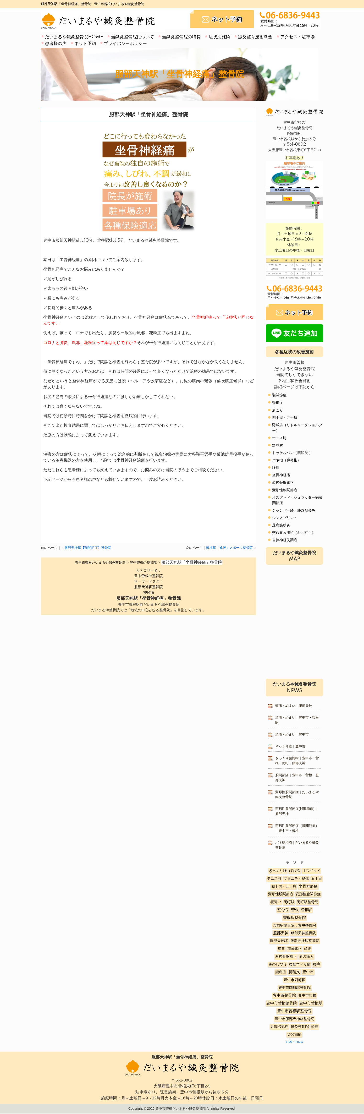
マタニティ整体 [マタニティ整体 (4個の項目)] (296, 879)
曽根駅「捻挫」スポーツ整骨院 (229, 548)
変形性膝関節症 (284, 490)
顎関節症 (279, 395)
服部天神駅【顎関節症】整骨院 (87, 548)
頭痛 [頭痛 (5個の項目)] (314, 1027)
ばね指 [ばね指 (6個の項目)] (294, 871)
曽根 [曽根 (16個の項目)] (295, 910)
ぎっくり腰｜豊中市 (290, 746)
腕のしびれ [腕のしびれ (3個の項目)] (278, 964)
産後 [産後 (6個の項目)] (307, 949)
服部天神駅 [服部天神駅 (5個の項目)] (279, 941)
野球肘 (277, 445)
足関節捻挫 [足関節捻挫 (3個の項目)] (279, 1027)
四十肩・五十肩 (284, 418)
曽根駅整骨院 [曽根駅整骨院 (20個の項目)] (294, 918)
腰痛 (275, 468)
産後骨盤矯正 (283, 483)
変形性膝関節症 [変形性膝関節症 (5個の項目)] (308, 894)
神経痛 (148, 592)
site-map (294, 1042)
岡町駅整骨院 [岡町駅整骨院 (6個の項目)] (307, 902)
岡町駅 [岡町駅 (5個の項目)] (289, 902)
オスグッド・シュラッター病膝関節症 (297, 500)
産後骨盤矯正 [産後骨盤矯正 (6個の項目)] (286, 957)
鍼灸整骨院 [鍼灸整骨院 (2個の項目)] (300, 1027)
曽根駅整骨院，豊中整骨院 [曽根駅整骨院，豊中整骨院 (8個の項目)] (294, 925)
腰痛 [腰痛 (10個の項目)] (316, 964)
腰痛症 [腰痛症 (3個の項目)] (280, 972)
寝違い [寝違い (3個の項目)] (275, 902)
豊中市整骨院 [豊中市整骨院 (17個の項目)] (284, 995)
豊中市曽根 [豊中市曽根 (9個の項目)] (307, 996)
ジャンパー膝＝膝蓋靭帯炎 (293, 510)
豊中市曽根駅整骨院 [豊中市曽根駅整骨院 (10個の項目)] (294, 1011)
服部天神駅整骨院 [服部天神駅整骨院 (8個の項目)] (304, 941)
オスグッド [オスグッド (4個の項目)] (311, 871)
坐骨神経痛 (281, 475)
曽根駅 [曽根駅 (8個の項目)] (306, 910)
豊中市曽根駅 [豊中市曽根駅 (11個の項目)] (310, 1003)
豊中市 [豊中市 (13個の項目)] (308, 972)
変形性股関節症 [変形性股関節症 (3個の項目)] (280, 894)
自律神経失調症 (284, 540)
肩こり (277, 410)
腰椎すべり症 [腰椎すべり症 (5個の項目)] (299, 964)
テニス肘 (279, 438)
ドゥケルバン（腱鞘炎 (290, 453)
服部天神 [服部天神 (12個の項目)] (280, 933)
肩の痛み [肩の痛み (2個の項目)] (306, 957)
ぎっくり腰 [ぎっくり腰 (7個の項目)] (278, 871)
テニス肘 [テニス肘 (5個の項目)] (274, 879)
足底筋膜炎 (281, 525)
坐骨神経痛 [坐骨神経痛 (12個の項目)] (308, 887)
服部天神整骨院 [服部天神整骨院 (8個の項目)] (303, 933)
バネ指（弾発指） (286, 460)
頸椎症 (277, 403)
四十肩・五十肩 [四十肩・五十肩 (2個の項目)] (283, 887)
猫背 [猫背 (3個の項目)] (281, 949)
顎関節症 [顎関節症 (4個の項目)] (294, 1034)
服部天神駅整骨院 (148, 587)
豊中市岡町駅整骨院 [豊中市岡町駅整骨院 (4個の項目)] (294, 988)
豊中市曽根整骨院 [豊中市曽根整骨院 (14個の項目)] (281, 1003)
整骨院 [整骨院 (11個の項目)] (283, 910)
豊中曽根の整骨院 (148, 576)
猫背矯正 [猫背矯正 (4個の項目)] (294, 949)
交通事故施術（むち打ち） (293, 533)
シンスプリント (284, 518)
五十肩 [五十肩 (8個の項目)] (316, 879)
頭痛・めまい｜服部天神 (293, 706)
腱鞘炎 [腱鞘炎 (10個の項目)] (294, 972)
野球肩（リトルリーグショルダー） (297, 428)
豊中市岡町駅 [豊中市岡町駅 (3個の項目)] (294, 980)
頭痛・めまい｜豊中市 (292, 735)
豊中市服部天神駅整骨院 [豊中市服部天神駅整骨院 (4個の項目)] (294, 1019)
